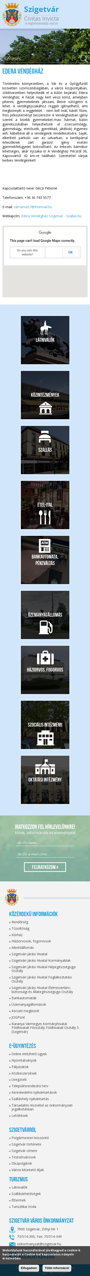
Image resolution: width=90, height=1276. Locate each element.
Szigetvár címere (24, 1150)
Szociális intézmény (45, 725)
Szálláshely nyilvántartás (30, 1099)
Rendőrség (20, 922)
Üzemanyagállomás (45, 615)
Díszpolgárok (22, 1163)
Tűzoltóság (20, 928)
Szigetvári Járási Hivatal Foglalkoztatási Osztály (42, 979)
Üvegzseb (19, 1079)
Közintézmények (45, 395)
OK (70, 252)
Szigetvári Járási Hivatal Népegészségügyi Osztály (44, 969)
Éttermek (19, 1200)
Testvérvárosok (24, 1157)
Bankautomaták (24, 998)
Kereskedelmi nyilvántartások (34, 1092)
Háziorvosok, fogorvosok (31, 941)
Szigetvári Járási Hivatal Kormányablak (41, 960)
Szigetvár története (26, 1144)
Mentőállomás (23, 947)
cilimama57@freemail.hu (33, 207)
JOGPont (18, 1017)
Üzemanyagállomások (29, 1004)
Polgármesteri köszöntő (30, 1137)
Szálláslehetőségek (26, 1193)
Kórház (17, 935)
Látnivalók (45, 340)
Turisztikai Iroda (24, 1206)
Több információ (57, 1268)
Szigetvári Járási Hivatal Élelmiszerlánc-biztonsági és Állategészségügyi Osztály (42, 989)
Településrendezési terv (30, 1086)
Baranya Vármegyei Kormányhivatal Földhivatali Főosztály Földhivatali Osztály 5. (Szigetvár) (45, 1027)
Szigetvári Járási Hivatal (29, 954)
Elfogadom (29, 1268)
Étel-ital (45, 505)
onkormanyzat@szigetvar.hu (39, 1244)
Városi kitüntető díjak (28, 1169)
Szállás (45, 450)
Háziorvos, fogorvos (45, 670)
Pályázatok (20, 1066)
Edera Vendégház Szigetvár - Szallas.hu (51, 216)
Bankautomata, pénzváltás (45, 560)
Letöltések (20, 1115)
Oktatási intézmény (45, 779)
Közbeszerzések (24, 1073)
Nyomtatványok (24, 1060)
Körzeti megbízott (25, 1011)
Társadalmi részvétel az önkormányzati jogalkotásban (42, 1107)
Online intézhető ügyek (29, 1054)
